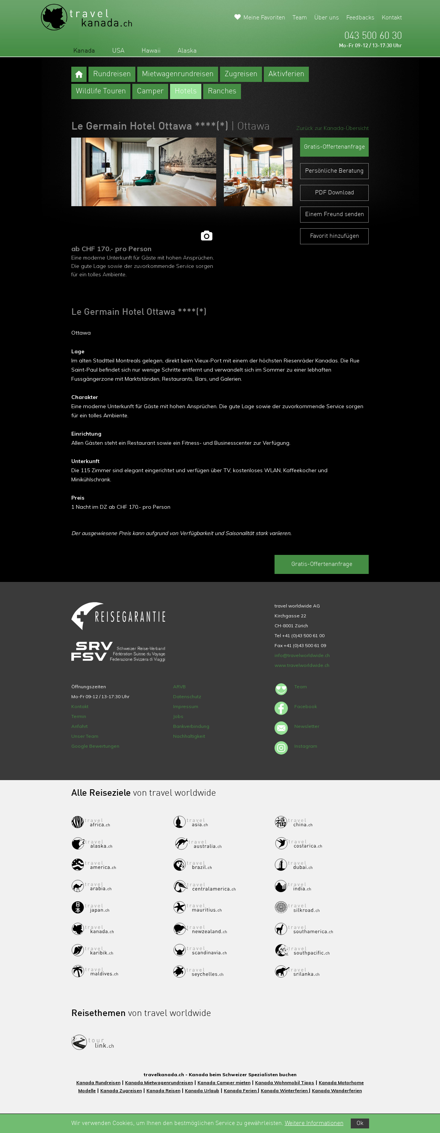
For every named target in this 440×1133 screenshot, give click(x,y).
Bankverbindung (191, 726)
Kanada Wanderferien (337, 1090)
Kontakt (392, 18)
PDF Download (334, 193)
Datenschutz (187, 696)
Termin (78, 716)
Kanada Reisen (163, 1090)
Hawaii (151, 51)
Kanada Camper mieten (224, 1082)
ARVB (179, 686)
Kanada (84, 51)
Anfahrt (79, 726)
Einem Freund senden (334, 215)
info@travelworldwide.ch (302, 655)
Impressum (185, 706)
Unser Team (84, 736)
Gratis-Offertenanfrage (334, 147)
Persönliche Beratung (334, 171)
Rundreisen (112, 74)
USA (118, 51)
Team (299, 18)
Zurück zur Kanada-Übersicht (332, 128)
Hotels (186, 91)
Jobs (178, 716)
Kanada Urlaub (202, 1090)
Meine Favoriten (264, 18)
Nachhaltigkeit (189, 736)
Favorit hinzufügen (334, 236)
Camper (150, 91)
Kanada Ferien (241, 1090)
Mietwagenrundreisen (178, 74)
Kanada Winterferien (285, 1090)
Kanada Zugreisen (121, 1090)
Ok (359, 1123)
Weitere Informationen (314, 1123)
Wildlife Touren (101, 91)
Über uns (326, 18)
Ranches (222, 91)
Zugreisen (241, 74)
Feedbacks (360, 18)
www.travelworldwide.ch (302, 665)
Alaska (187, 51)
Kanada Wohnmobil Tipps (284, 1082)
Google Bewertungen (95, 746)
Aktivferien (286, 74)
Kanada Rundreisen (98, 1082)
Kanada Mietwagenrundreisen (159, 1082)
